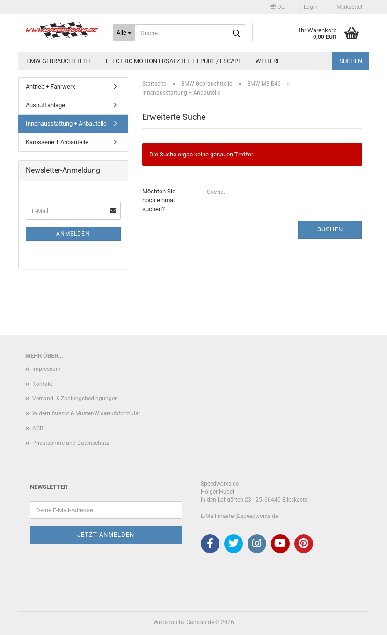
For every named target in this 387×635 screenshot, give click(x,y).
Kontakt (42, 384)
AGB (37, 428)
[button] (277, 7)
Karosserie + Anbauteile (57, 142)
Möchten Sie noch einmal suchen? (158, 200)
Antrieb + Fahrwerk (50, 86)
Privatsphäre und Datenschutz (70, 443)
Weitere (268, 61)
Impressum (46, 369)
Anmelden (73, 233)
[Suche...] (124, 32)
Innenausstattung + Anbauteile (66, 123)
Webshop (165, 622)
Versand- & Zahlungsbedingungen (75, 398)
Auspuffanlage (45, 105)
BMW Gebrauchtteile (59, 61)
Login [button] (308, 7)
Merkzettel (347, 7)
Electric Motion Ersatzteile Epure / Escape (173, 61)
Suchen (350, 61)
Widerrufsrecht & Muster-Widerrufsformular (86, 413)
